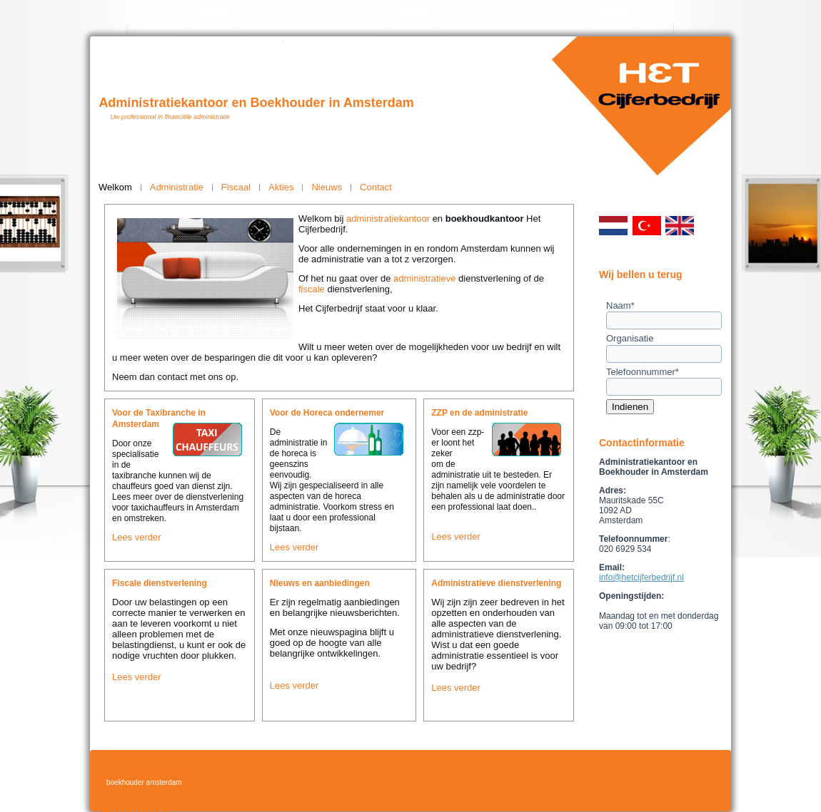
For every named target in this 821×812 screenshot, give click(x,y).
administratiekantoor (388, 218)
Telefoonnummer (642, 371)
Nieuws (326, 187)
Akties (280, 187)
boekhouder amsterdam (144, 782)
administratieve (424, 278)
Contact (376, 187)
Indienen (630, 406)
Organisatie (629, 338)
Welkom (115, 187)
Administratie (176, 187)
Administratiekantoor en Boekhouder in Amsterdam (256, 103)
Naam (620, 305)
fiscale (311, 289)
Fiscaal (236, 187)
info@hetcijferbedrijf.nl (641, 577)
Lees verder (136, 537)
